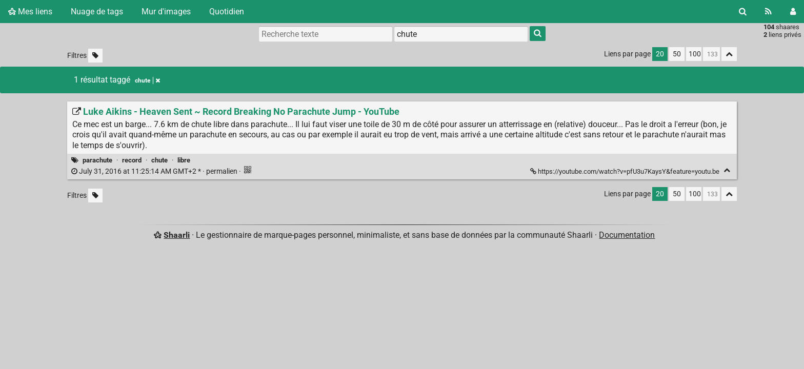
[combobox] (461, 34)
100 (695, 54)
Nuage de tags (97, 11)
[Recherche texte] (325, 34)
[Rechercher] (743, 11)
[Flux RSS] (768, 11)
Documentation (627, 235)
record (132, 160)
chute (159, 160)
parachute (97, 160)
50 (677, 54)
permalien (155, 171)
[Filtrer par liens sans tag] (95, 56)
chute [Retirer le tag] (147, 80)
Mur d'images (166, 11)
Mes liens (30, 11)
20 (660, 54)
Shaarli (177, 235)
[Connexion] (793, 11)
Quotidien (226, 11)
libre (183, 160)
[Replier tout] (729, 54)
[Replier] (727, 170)
